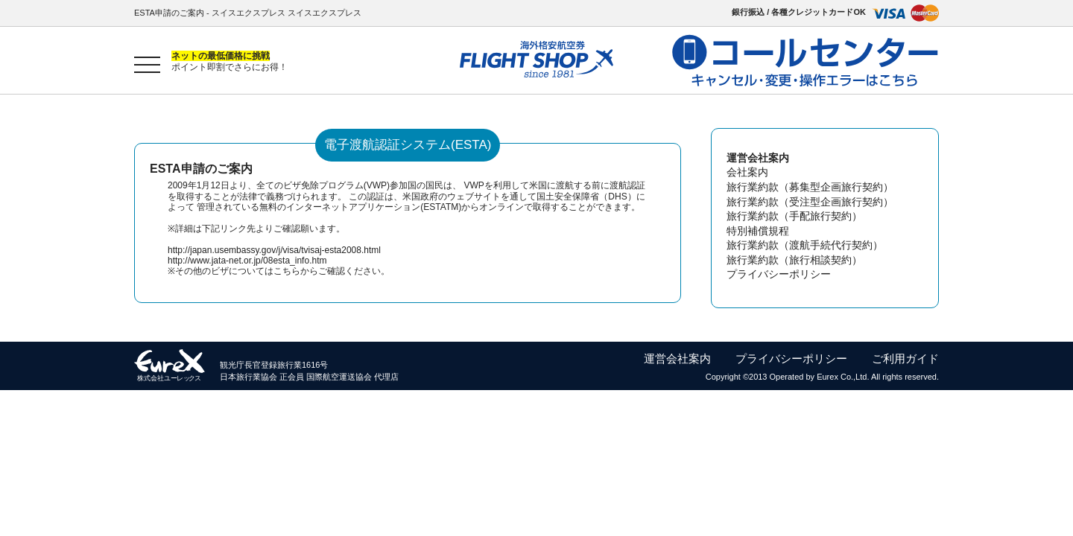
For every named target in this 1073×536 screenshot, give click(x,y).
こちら (286, 271)
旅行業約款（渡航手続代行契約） (805, 245)
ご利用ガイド (905, 358)
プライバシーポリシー (779, 274)
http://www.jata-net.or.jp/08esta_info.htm (247, 260)
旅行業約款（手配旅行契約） (794, 216)
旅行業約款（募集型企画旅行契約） (810, 187)
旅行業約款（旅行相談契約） (794, 260)
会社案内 (747, 172)
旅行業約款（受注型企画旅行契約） (810, 202)
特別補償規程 (758, 231)
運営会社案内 (677, 358)
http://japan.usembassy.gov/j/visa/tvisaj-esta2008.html (274, 250)
